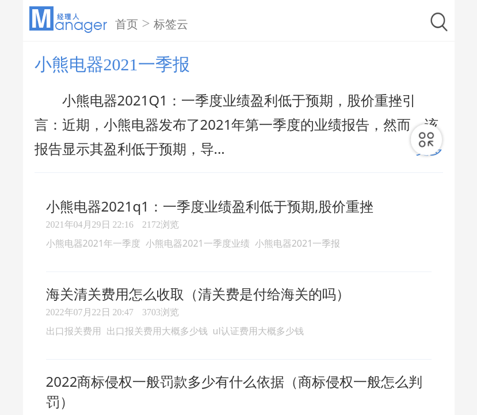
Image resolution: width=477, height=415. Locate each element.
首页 (126, 24)
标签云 (171, 24)
